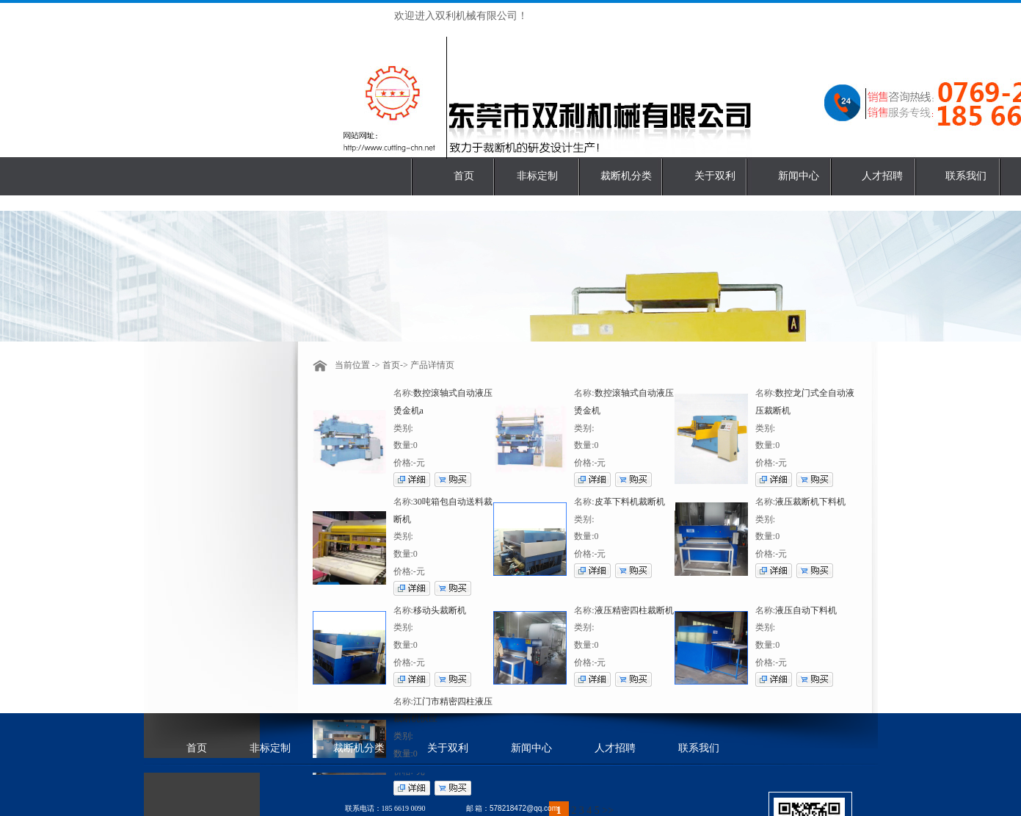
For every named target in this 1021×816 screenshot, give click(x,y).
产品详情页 (432, 365)
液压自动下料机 (806, 610)
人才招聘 (882, 175)
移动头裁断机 (439, 610)
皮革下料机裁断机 (630, 502)
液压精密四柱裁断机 (634, 610)
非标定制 (537, 175)
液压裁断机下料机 (810, 502)
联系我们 (966, 175)
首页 (464, 175)
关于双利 (714, 175)
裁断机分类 (626, 175)
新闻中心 (798, 175)
